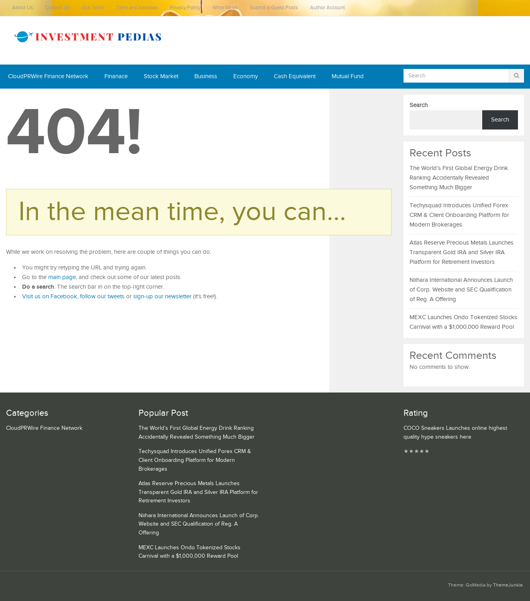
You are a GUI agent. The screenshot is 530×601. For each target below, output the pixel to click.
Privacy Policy (185, 8)
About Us (22, 8)
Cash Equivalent (295, 76)
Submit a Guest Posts (274, 8)
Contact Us (57, 8)
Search (419, 105)
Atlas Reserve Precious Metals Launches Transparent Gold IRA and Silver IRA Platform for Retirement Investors (462, 252)
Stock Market (161, 76)
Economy (245, 76)
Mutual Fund (348, 76)
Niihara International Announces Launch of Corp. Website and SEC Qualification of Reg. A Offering (461, 290)
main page (62, 277)
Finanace (116, 76)
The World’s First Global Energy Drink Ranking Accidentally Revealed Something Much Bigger (459, 178)
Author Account (327, 8)
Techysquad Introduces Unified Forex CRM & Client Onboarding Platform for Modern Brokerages (459, 215)
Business (205, 76)
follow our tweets (102, 296)
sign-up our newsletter (162, 296)
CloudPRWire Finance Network (48, 76)
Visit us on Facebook (49, 296)
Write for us (225, 8)
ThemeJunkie (508, 585)
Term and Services (137, 8)
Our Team (93, 8)
